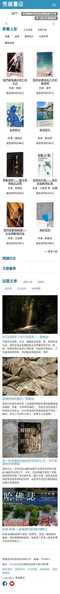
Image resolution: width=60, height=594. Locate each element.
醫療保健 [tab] (9, 43)
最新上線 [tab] (27, 282)
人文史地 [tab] (27, 30)
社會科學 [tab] (43, 36)
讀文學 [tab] (8, 288)
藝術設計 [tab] (29, 36)
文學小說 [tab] (42, 30)
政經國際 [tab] (36, 288)
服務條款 (45, 569)
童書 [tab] (7, 36)
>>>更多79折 (51, 251)
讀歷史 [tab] (41, 282)
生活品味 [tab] (21, 288)
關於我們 (7, 569)
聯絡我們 (20, 569)
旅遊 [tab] (17, 36)
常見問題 (32, 569)
